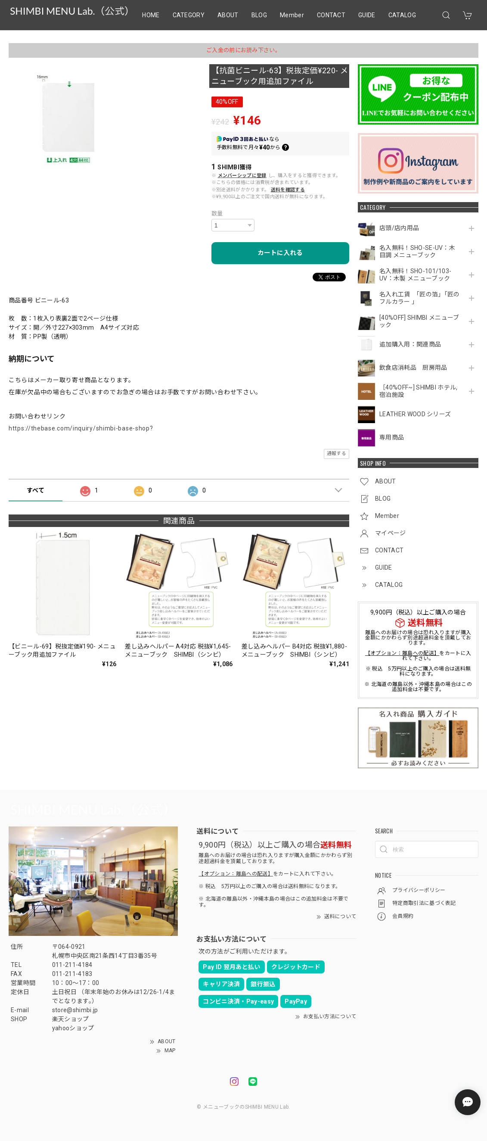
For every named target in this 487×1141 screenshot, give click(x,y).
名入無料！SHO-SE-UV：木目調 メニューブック (417, 251)
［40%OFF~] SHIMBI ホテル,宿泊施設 (418, 391)
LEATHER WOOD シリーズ (415, 414)
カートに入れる (280, 253)
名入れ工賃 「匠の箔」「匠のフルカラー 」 (419, 298)
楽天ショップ (70, 1019)
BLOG (259, 15)
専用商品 (391, 437)
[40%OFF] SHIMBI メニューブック (419, 321)
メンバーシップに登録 (242, 175)
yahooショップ (73, 1028)
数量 (217, 213)
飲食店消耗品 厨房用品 (413, 367)
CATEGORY (189, 15)
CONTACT (331, 15)
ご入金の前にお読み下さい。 (243, 50)
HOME (150, 15)
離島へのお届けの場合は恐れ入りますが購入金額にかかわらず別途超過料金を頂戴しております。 (418, 638)
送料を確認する (288, 190)
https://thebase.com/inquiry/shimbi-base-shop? (81, 428)
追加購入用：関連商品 (410, 344)
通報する (336, 453)
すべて (35, 490)
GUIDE (366, 15)
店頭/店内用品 (399, 227)
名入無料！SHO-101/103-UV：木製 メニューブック (415, 275)
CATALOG (402, 15)
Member (292, 15)
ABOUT (228, 15)
